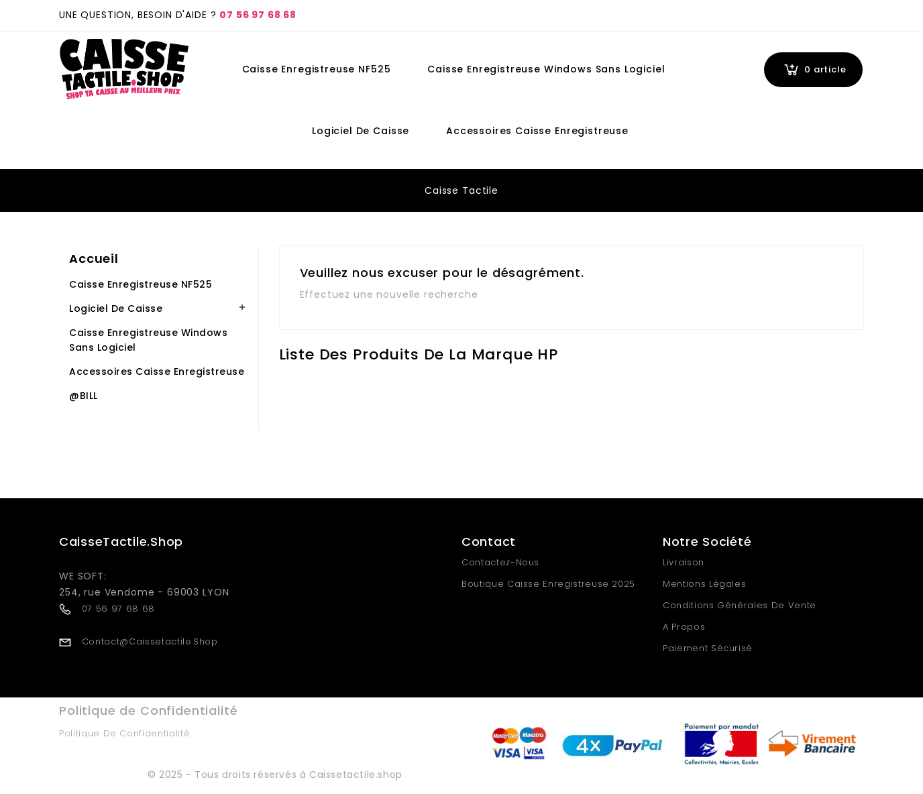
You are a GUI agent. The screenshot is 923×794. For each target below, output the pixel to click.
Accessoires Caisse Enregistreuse (537, 130)
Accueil (94, 258)
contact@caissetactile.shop (150, 641)
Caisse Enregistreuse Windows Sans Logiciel (546, 69)
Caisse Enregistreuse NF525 (316, 69)
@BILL (83, 395)
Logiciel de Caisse (360, 130)
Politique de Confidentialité (124, 733)
